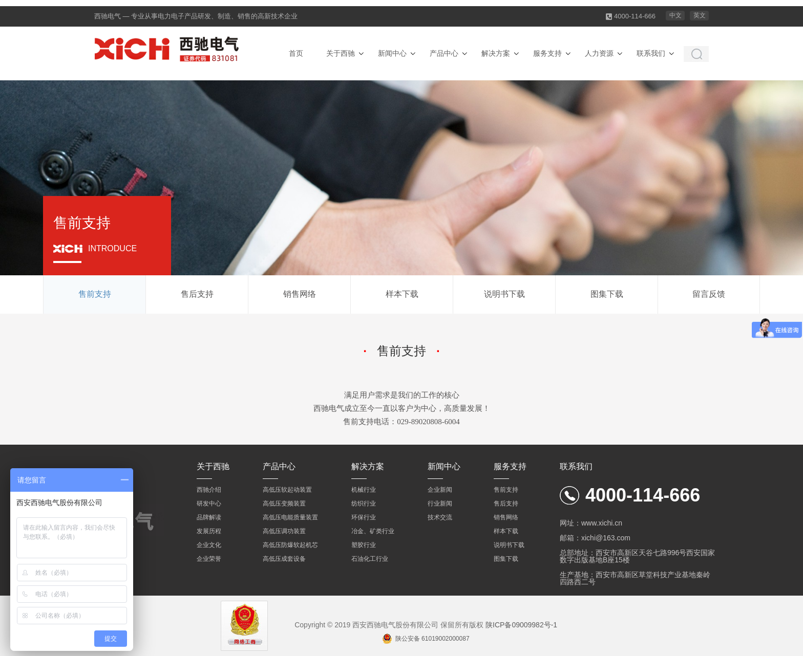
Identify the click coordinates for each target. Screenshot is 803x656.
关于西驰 (340, 53)
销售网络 (299, 294)
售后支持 (197, 294)
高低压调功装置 (284, 531)
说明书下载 (504, 294)
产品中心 (444, 53)
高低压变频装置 (284, 503)
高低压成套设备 (284, 558)
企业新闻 (440, 489)
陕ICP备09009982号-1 (521, 625)
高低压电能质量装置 (290, 517)
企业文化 (209, 545)
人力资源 (599, 53)
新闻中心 (392, 53)
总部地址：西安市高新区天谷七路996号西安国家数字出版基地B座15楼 (637, 556)
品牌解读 (209, 517)
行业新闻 (440, 503)
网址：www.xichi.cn (591, 523)
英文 (699, 15)
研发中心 (209, 503)
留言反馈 (708, 294)
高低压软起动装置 (287, 489)
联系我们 (651, 53)
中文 (675, 15)
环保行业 (363, 517)
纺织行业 (363, 503)
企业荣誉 (209, 558)
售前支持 (94, 294)
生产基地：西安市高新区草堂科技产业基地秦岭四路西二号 (635, 578)
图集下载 (606, 294)
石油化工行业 (369, 558)
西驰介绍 (209, 489)
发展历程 (209, 531)
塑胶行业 (363, 545)
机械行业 (363, 489)
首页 (296, 53)
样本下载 (402, 294)
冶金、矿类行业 (372, 531)
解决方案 (495, 53)
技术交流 (440, 517)
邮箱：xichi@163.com (595, 538)
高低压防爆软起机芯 (290, 545)
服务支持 (547, 53)
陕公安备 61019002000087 (432, 638)
